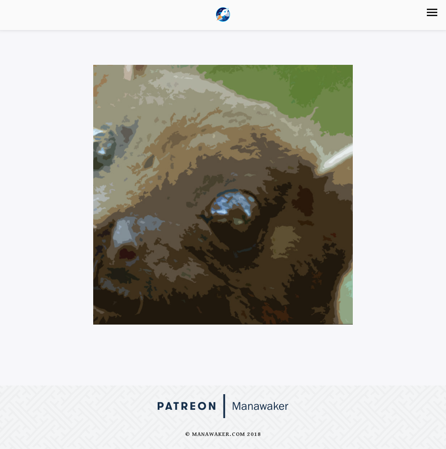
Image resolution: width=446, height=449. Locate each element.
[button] (432, 12)
